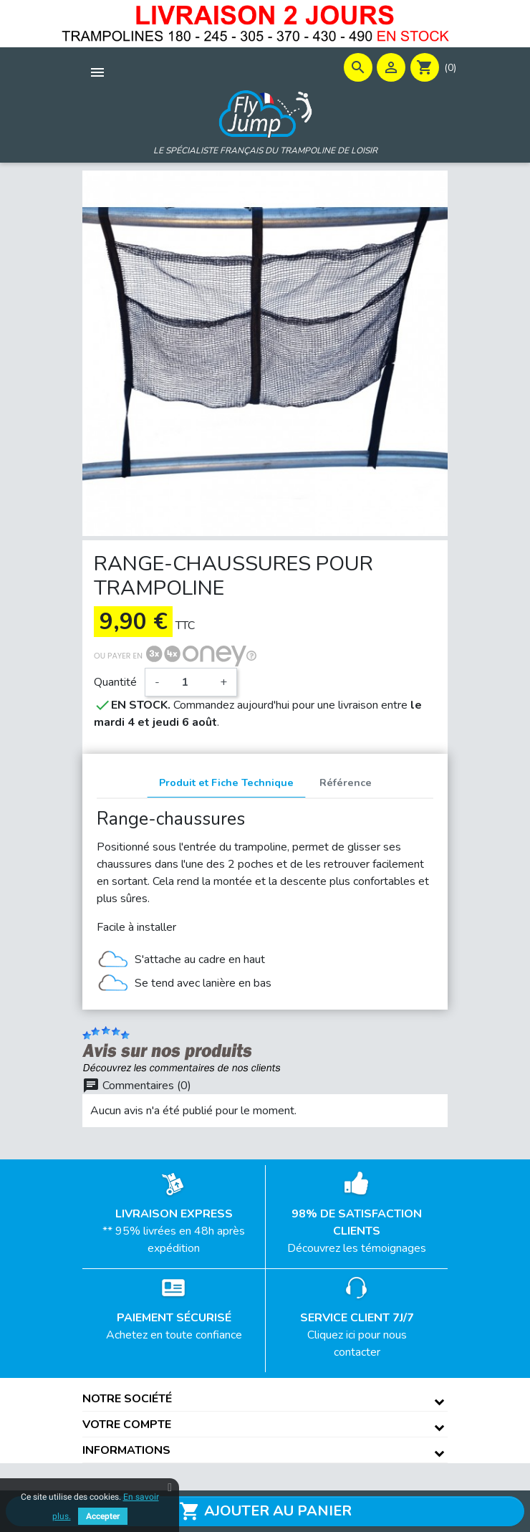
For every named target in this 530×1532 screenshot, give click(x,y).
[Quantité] (189, 682)
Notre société (127, 1399)
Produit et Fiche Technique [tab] (226, 782)
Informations (126, 1450)
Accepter (103, 1516)
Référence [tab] (345, 782)
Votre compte (126, 1424)
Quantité (115, 682)
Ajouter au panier (265, 1511)
